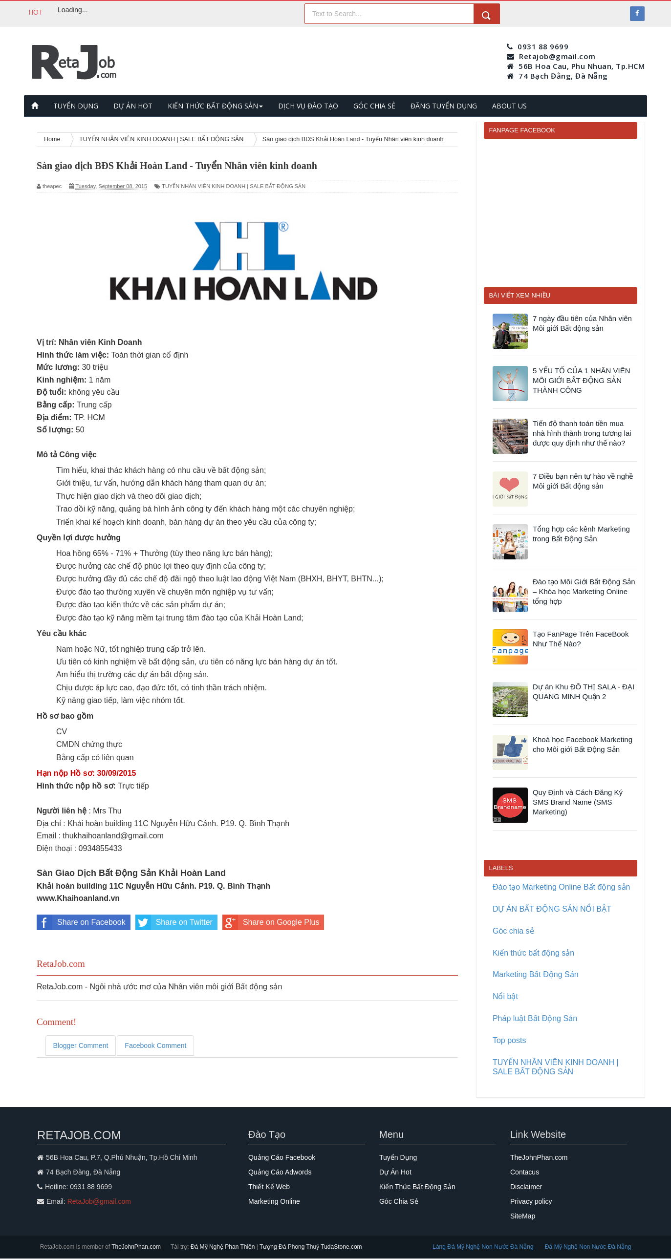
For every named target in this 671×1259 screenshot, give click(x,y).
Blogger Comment (80, 1045)
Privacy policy (531, 1201)
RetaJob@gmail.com (99, 1201)
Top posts (509, 1040)
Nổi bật (505, 996)
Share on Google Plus (271, 922)
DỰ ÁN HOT (132, 105)
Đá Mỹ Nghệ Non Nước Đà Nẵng (588, 1246)
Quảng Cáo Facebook (281, 1157)
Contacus (524, 1172)
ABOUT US (509, 105)
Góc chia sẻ (513, 931)
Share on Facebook (81, 922)
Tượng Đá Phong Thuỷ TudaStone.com (311, 1246)
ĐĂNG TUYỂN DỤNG (444, 105)
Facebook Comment (155, 1045)
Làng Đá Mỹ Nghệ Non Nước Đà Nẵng (484, 1246)
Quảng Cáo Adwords (279, 1172)
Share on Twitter (174, 922)
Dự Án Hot (395, 1172)
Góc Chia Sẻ (398, 1201)
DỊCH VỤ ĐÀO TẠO (308, 105)
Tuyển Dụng (398, 1157)
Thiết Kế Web (269, 1187)
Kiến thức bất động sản (533, 953)
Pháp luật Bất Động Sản (535, 1018)
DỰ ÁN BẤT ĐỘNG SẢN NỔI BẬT (552, 909)
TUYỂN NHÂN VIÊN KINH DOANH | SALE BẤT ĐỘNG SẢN (233, 186)
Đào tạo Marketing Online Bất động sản (561, 887)
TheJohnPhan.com (539, 1157)
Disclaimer (526, 1187)
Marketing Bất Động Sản (536, 974)
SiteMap (522, 1216)
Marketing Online (274, 1201)
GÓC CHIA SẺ (374, 105)
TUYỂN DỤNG (75, 105)
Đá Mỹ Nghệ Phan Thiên (224, 1246)
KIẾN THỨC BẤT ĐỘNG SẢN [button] (215, 105)
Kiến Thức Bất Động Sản (417, 1187)
